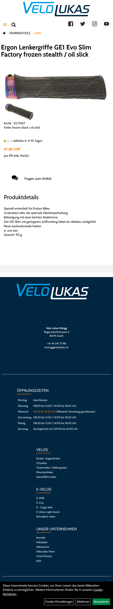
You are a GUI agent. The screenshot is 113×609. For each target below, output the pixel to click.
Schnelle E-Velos (45, 516)
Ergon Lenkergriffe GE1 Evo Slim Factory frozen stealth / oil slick (46, 50)
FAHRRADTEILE (19, 33)
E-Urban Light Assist (48, 512)
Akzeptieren (101, 601)
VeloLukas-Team (45, 551)
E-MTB (40, 498)
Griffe (37, 33)
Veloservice (42, 547)
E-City (40, 502)
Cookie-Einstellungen (59, 601)
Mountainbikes (44, 472)
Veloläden (42, 542)
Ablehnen (83, 601)
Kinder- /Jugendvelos (48, 458)
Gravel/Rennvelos (46, 477)
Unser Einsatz (44, 556)
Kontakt (40, 537)
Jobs (38, 560)
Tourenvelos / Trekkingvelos (51, 467)
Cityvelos (41, 463)
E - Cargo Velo (44, 507)
